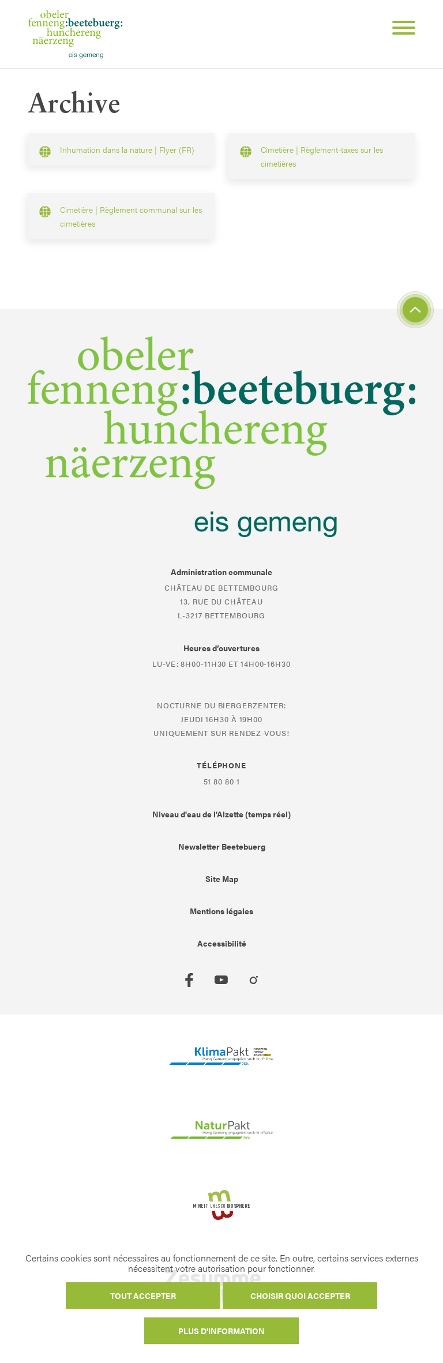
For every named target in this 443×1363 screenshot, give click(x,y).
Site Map (221, 878)
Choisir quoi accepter (300, 1295)
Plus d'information (221, 1330)
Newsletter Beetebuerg (221, 846)
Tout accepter (143, 1295)
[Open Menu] (399, 29)
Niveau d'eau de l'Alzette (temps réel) (221, 814)
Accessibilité (221, 943)
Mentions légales (221, 911)
